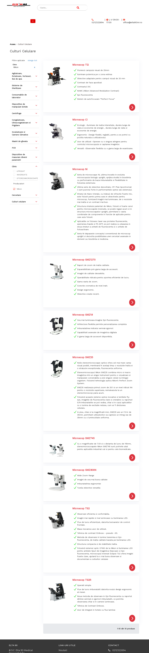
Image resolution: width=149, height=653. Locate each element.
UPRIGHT (21, 171)
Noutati (63, 650)
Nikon (19, 189)
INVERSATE (22, 175)
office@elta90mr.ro (132, 21)
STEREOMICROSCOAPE (27, 178)
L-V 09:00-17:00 (112, 21)
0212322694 (98, 21)
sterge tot (32, 60)
